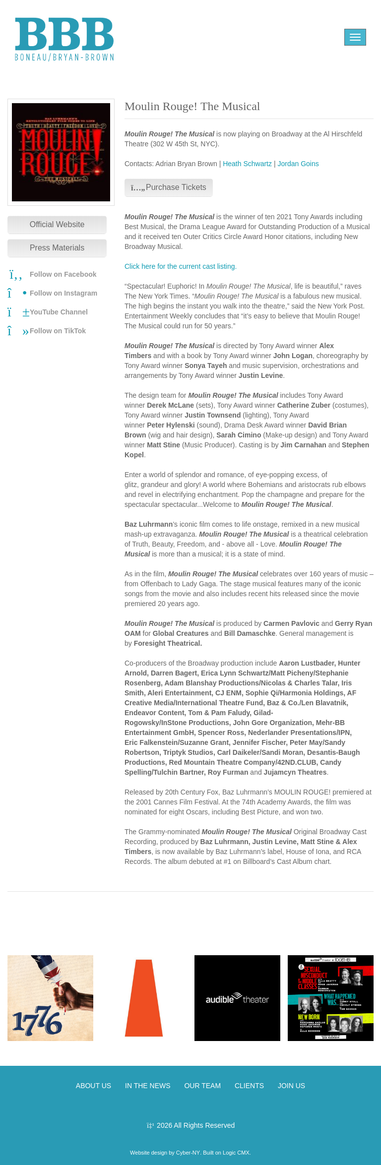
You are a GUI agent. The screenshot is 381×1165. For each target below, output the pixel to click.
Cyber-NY (188, 1153)
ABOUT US (93, 1086)
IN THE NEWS (148, 1086)
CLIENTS (249, 1086)
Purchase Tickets (168, 187)
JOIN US (291, 1086)
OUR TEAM (202, 1086)
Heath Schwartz (247, 164)
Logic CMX (236, 1153)
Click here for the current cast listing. (181, 266)
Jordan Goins (297, 164)
